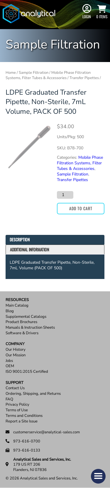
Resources (17, 300)
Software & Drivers (22, 333)
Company (15, 344)
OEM (10, 366)
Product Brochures (21, 322)
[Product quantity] (65, 195)
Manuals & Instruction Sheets (30, 327)
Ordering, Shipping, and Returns (33, 393)
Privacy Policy (17, 404)
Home (11, 72)
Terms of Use (17, 410)
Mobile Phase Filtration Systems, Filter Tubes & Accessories (48, 75)
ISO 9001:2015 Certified (27, 371)
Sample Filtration (33, 72)
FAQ (9, 399)
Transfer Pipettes (84, 78)
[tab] (55, 240)
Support (14, 382)
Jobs (9, 360)
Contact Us (15, 388)
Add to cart (80, 208)
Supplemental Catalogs (26, 316)
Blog (10, 311)
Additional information (29, 249)
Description (20, 239)
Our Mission (16, 355)
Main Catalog (17, 305)
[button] (98, 476)
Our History (16, 349)
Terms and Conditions (24, 415)
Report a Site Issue (22, 421)
